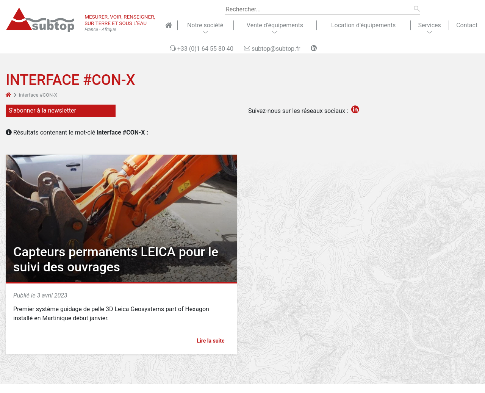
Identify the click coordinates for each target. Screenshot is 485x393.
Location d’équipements (363, 25)
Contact (466, 25)
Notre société (205, 25)
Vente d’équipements (275, 25)
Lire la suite (214, 341)
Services (429, 25)
